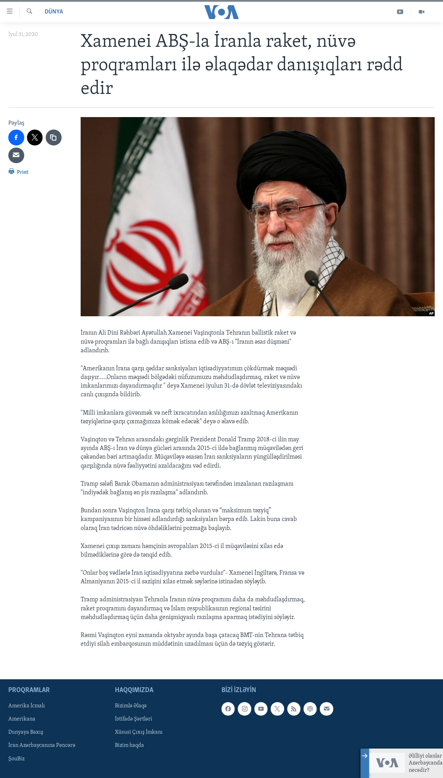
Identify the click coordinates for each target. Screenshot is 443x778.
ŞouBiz (16, 759)
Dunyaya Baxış (25, 732)
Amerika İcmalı (26, 706)
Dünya (54, 12)
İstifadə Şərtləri (133, 719)
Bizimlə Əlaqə (131, 706)
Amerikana (21, 719)
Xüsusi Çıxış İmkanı (139, 732)
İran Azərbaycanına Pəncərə (41, 746)
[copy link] (54, 137)
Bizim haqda (129, 746)
